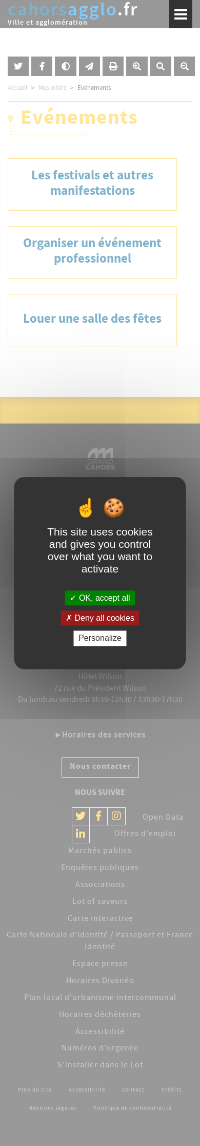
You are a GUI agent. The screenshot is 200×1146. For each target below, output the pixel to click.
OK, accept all (100, 598)
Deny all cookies (100, 618)
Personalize (100, 638)
